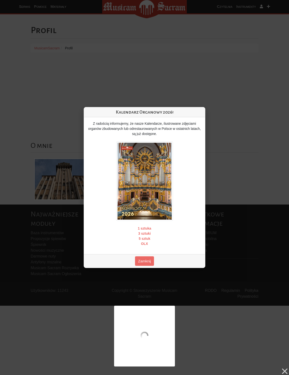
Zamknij (144, 261)
